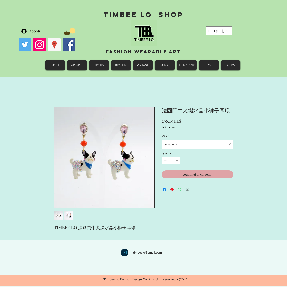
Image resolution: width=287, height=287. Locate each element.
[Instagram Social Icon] (39, 44)
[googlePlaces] (54, 44)
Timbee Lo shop (143, 14)
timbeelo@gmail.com (147, 252)
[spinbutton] (171, 160)
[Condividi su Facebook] (164, 189)
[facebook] (69, 44)
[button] (69, 31)
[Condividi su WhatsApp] (179, 189)
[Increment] (177, 160)
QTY (165, 135)
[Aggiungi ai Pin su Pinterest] (172, 189)
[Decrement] (164, 160)
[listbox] (219, 30)
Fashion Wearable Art (143, 52)
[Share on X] (187, 189)
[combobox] (197, 144)
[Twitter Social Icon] (25, 44)
